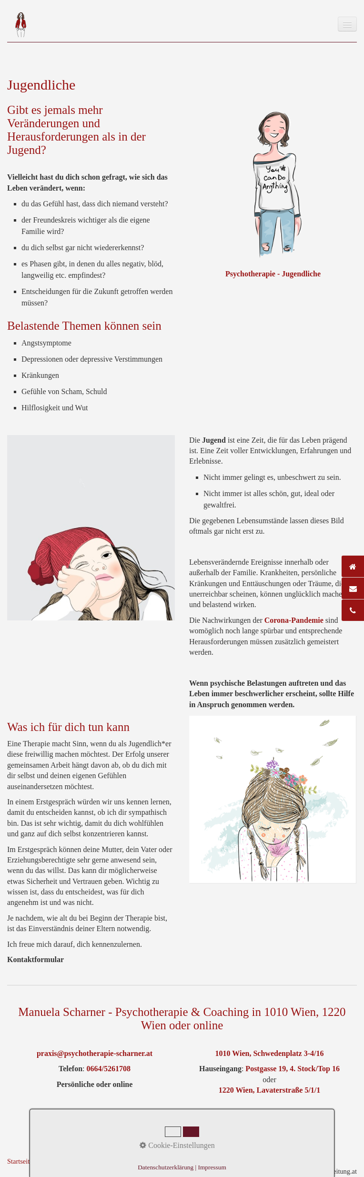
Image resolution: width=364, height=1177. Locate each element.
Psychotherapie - (253, 274)
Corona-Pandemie (294, 620)
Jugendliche (301, 274)
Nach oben (91, 1121)
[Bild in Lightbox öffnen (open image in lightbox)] (272, 799)
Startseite (20, 1161)
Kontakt (50, 1161)
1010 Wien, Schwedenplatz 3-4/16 (269, 1053)
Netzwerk (158, 1161)
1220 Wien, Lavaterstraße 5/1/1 (270, 1090)
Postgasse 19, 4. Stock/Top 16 (291, 1069)
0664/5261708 (109, 1069)
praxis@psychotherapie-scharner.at (94, 1053)
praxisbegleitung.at (330, 1171)
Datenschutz (122, 1161)
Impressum (83, 1161)
